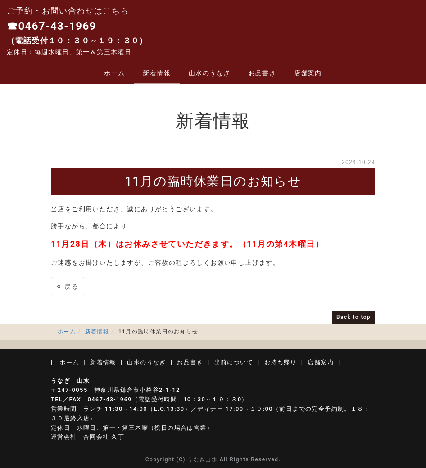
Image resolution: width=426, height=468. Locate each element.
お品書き (262, 73)
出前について (233, 362)
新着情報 (157, 73)
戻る (67, 286)
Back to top (353, 317)
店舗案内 (308, 73)
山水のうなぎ (209, 73)
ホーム (114, 73)
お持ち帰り (280, 362)
